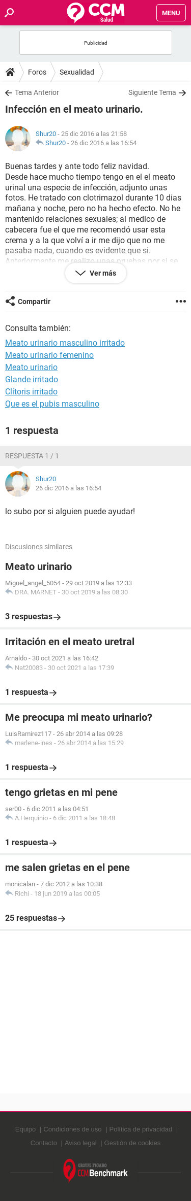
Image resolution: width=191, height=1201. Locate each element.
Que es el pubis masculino (52, 404)
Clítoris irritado (31, 391)
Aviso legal (81, 1143)
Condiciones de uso (72, 1129)
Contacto (44, 1143)
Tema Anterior (37, 92)
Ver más (102, 273)
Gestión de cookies (132, 1143)
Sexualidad (77, 72)
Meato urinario (31, 367)
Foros (37, 72)
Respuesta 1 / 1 (32, 456)
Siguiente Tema (152, 92)
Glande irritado (31, 379)
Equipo (25, 1129)
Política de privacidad (141, 1129)
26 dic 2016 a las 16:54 (104, 143)
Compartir (34, 301)
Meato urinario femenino (49, 355)
